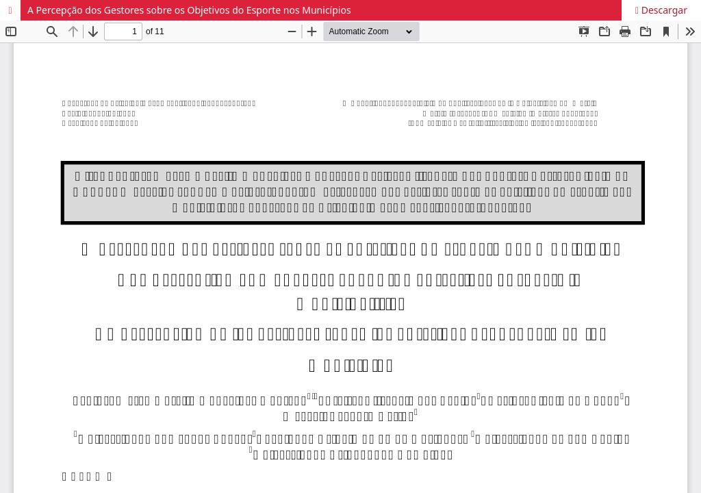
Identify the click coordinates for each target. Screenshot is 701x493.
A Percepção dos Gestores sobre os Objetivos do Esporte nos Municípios (189, 9)
